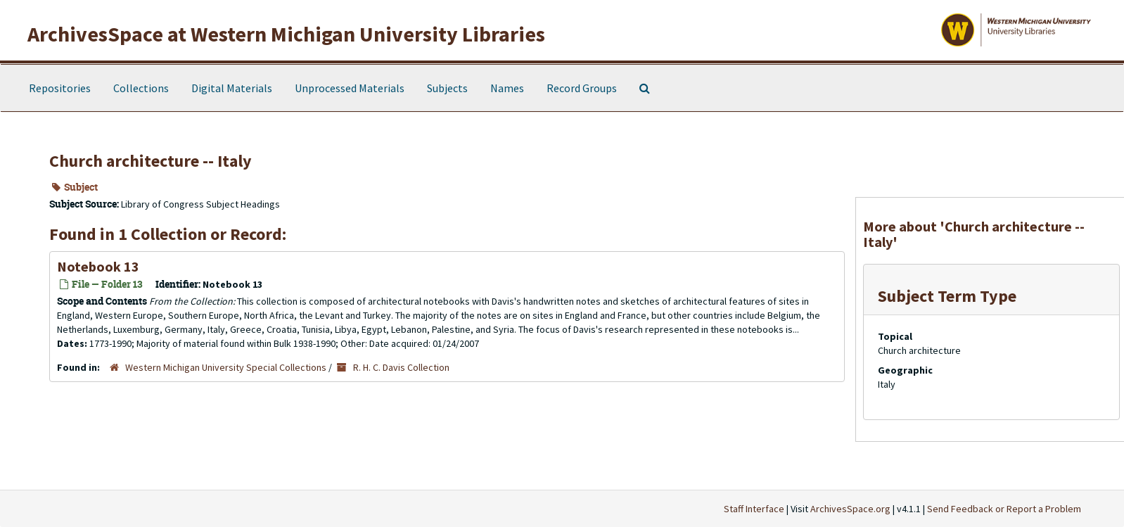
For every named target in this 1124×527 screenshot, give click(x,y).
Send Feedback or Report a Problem (1004, 508)
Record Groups (582, 88)
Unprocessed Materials (349, 88)
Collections (141, 88)
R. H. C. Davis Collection (401, 367)
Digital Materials (231, 88)
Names (507, 88)
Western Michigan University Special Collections (225, 367)
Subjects (447, 88)
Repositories (60, 88)
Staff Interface (754, 508)
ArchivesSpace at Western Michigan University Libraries (286, 33)
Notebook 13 (98, 266)
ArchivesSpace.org (850, 508)
